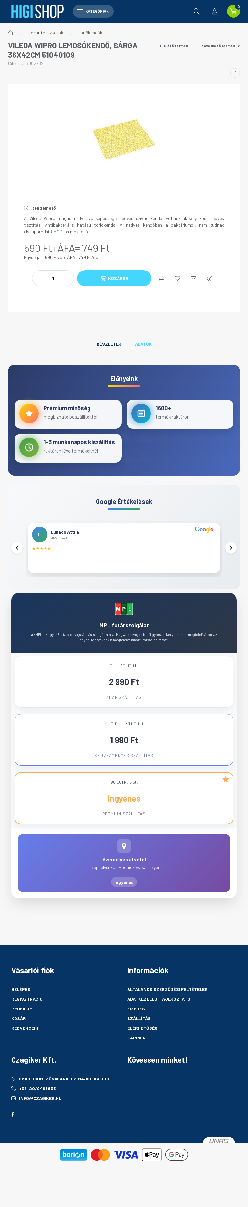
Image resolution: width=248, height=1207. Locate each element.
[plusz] (65, 278)
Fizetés (136, 1017)
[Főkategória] (10, 32)
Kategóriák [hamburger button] (93, 11)
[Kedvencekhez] (177, 278)
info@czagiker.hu (40, 1107)
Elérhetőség (142, 1036)
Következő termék (220, 45)
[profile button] (214, 11)
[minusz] (40, 278)
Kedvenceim (24, 1036)
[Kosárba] (114, 278)
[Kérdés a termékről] (209, 278)
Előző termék (174, 45)
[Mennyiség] (52, 278)
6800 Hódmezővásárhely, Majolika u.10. (64, 1087)
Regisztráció (27, 1007)
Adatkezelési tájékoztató (158, 1007)
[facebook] (235, 73)
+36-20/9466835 (37, 1097)
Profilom (22, 1017)
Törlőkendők (90, 32)
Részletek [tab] (109, 344)
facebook (12, 1123)
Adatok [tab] (143, 344)
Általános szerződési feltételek (167, 998)
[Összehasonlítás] (161, 278)
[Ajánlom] (193, 278)
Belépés (20, 998)
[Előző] (17, 552)
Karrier (136, 1046)
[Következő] (230, 552)
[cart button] (233, 11)
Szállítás (138, 1027)
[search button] (196, 11)
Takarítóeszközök (45, 32)
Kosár (18, 1027)
